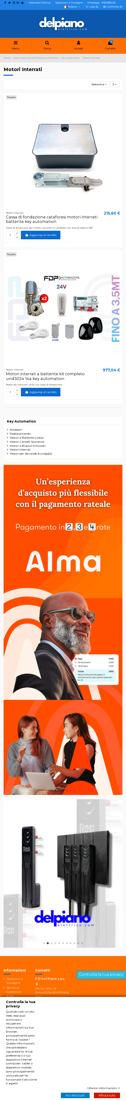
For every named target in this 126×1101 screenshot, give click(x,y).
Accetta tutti (75, 1095)
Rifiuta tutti (107, 1095)
